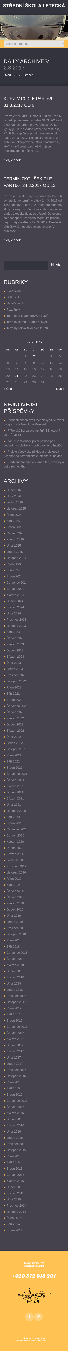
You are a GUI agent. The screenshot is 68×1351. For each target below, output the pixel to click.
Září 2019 (13, 885)
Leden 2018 (15, 989)
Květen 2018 (15, 965)
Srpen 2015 (14, 1168)
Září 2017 (13, 1014)
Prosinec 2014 (16, 1205)
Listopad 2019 (16, 872)
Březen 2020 (15, 854)
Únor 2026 (14, 496)
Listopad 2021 (16, 749)
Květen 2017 (15, 1039)
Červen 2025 (15, 533)
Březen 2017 (15, 1051)
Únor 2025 (14, 545)
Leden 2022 (15, 743)
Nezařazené (15, 303)
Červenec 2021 (17, 774)
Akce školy (14, 291)
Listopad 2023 (16, 626)
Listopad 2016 (16, 1076)
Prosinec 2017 (16, 996)
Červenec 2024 (17, 582)
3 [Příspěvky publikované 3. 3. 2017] (43, 356)
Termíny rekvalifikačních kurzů (27, 328)
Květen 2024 (15, 595)
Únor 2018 (14, 983)
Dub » (60, 389)
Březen (29, 75)
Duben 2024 (15, 601)
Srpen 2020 (14, 823)
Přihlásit (28, 1338)
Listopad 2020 (16, 811)
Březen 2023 (15, 656)
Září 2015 (13, 1162)
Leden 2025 (15, 551)
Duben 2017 (15, 1045)
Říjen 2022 (14, 687)
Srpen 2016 (14, 1094)
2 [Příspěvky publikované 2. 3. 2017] (34, 356)
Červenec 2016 (17, 1100)
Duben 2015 (15, 1187)
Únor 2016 (14, 1131)
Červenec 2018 (17, 952)
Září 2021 (13, 761)
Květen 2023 (15, 644)
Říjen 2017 (14, 1008)
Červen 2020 (15, 835)
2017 (17, 75)
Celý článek (12, 160)
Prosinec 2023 (16, 619)
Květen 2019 (15, 903)
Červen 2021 (15, 780)
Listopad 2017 (16, 1002)
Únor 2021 (14, 804)
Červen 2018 (15, 959)
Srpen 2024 (14, 576)
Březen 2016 (15, 1125)
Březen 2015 (15, 1193)
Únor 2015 (14, 1199)
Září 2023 (13, 632)
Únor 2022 (14, 737)
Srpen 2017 (14, 1020)
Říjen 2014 (14, 1218)
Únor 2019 (14, 915)
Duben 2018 (15, 971)
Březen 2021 (15, 798)
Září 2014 (13, 1224)
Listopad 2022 (16, 681)
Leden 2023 (15, 669)
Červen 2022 (15, 712)
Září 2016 (13, 1088)
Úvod (7, 75)
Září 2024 (13, 570)
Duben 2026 (15, 490)
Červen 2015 (15, 1174)
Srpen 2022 (14, 700)
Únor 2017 (14, 1057)
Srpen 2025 (14, 527)
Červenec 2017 (17, 1026)
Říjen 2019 (14, 878)
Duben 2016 (15, 1119)
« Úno (8, 389)
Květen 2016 (15, 1113)
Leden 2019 (15, 922)
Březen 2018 (15, 977)
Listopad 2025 (16, 508)
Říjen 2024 (14, 564)
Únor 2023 (14, 663)
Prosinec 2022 (16, 675)
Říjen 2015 (14, 1156)
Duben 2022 (15, 724)
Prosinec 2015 (16, 1144)
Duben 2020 (15, 848)
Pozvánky (13, 309)
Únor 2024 (14, 613)
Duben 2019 (15, 909)
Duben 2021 (15, 792)
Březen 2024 (15, 607)
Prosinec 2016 (16, 1070)
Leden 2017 (15, 1063)
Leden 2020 (15, 860)
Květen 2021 (15, 786)
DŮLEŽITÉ (14, 297)
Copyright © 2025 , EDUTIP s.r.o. (34, 1340)
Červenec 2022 (17, 706)
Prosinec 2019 (16, 866)
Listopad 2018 (16, 934)
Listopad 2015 (16, 1150)
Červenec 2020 (17, 829)
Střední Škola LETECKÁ (34, 5)
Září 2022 (13, 693)
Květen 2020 (15, 841)
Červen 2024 (15, 589)
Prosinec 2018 (16, 928)
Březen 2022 (15, 730)
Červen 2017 (15, 1033)
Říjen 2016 (14, 1082)
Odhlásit (40, 1338)
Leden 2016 (15, 1137)
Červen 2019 (15, 897)
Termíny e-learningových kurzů (27, 315)
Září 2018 (13, 946)
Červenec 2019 (17, 891)
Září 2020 (13, 817)
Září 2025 (13, 521)
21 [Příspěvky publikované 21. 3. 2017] (16, 376)
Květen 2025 (15, 539)
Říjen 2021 (14, 755)
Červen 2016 (15, 1107)
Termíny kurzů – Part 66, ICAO (27, 322)
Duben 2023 (15, 650)
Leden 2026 (15, 502)
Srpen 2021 (14, 767)
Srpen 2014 (14, 1230)
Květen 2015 (15, 1181)
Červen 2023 (15, 638)
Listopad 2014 (16, 1211)
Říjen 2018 (14, 940)
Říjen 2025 (14, 514)
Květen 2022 (15, 718)
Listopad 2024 (16, 558)
